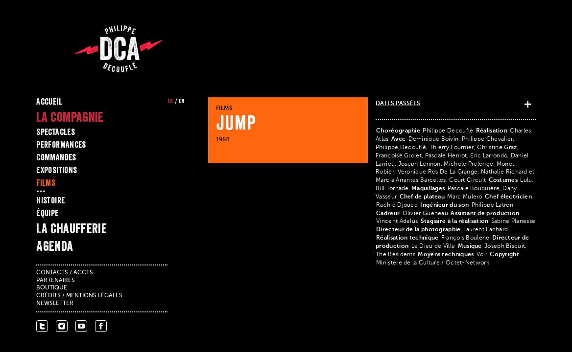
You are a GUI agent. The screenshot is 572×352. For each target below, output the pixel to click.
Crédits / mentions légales (79, 296)
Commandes (56, 157)
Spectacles (55, 132)
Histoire (50, 200)
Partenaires (55, 281)
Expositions (56, 170)
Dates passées (398, 104)
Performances (61, 144)
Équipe (47, 213)
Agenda (54, 246)
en (182, 101)
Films (45, 182)
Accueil (49, 101)
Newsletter (54, 304)
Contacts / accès (64, 273)
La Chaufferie (71, 228)
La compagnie (69, 117)
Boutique (51, 288)
